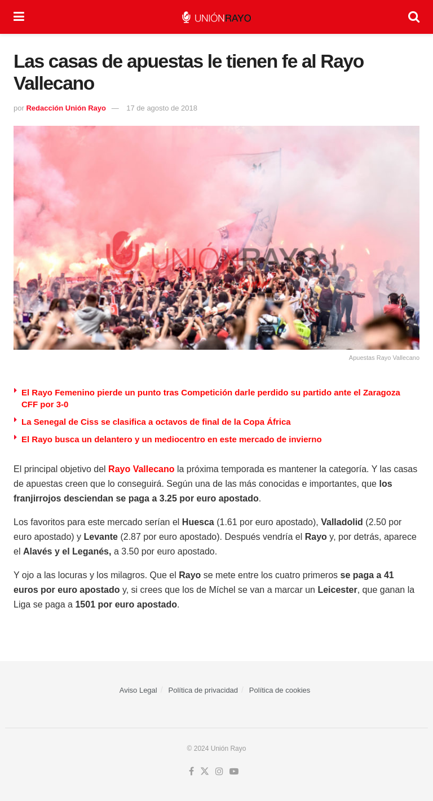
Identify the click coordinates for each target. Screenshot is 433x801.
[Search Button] (413, 17)
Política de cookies (279, 690)
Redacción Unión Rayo (66, 108)
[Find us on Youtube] (233, 771)
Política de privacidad (203, 690)
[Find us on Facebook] (191, 771)
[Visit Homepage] (216, 17)
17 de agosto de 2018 (161, 108)
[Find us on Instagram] (219, 771)
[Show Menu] (19, 17)
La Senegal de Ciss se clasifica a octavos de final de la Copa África (156, 421)
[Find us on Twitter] (204, 771)
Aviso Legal (138, 690)
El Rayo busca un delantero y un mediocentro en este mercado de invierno (171, 439)
